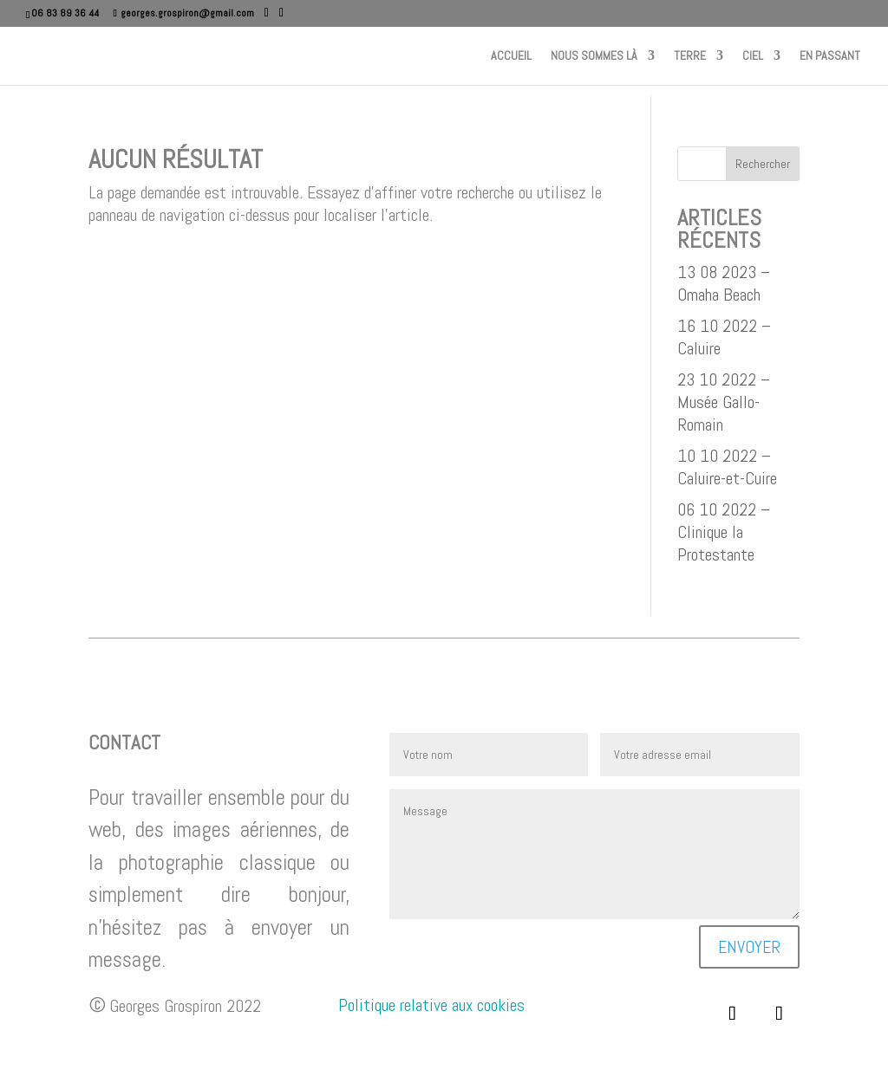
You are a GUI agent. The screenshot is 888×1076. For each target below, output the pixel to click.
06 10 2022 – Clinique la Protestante (723, 532)
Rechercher (762, 164)
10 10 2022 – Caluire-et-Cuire (727, 466)
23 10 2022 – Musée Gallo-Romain (723, 402)
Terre (690, 56)
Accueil (511, 56)
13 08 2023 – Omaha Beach (723, 283)
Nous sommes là (594, 56)
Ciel (752, 56)
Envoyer (749, 947)
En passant (830, 56)
